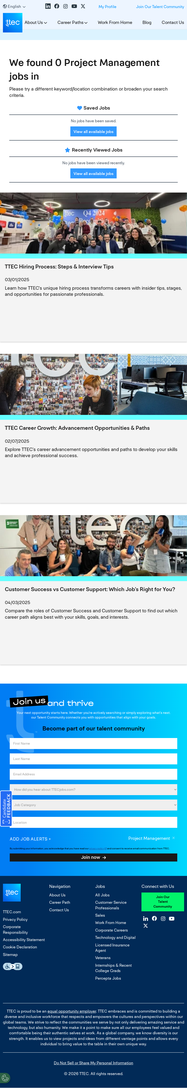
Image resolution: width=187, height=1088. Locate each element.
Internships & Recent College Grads (113, 968)
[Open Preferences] (5, 1078)
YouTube (74, 6)
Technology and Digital (115, 937)
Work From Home (115, 22)
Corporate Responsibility (15, 929)
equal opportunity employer (71, 1011)
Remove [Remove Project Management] (173, 838)
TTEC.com (12, 911)
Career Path (59, 902)
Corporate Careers (111, 930)
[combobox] (93, 822)
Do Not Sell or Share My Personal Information (93, 1063)
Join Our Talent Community (160, 6)
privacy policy (96, 848)
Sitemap (10, 954)
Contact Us (173, 22)
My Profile (107, 6)
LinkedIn (48, 6)
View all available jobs (93, 131)
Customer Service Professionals (111, 905)
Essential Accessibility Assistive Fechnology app (12, 966)
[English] (14, 6)
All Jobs (102, 895)
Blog (146, 22)
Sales (100, 915)
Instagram (65, 6)
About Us (57, 895)
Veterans (103, 957)
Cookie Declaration (20, 947)
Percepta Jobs (108, 978)
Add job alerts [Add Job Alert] (28, 839)
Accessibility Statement (24, 939)
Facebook (56, 6)
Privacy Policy (15, 919)
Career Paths (70, 22)
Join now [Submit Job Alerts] (90, 857)
